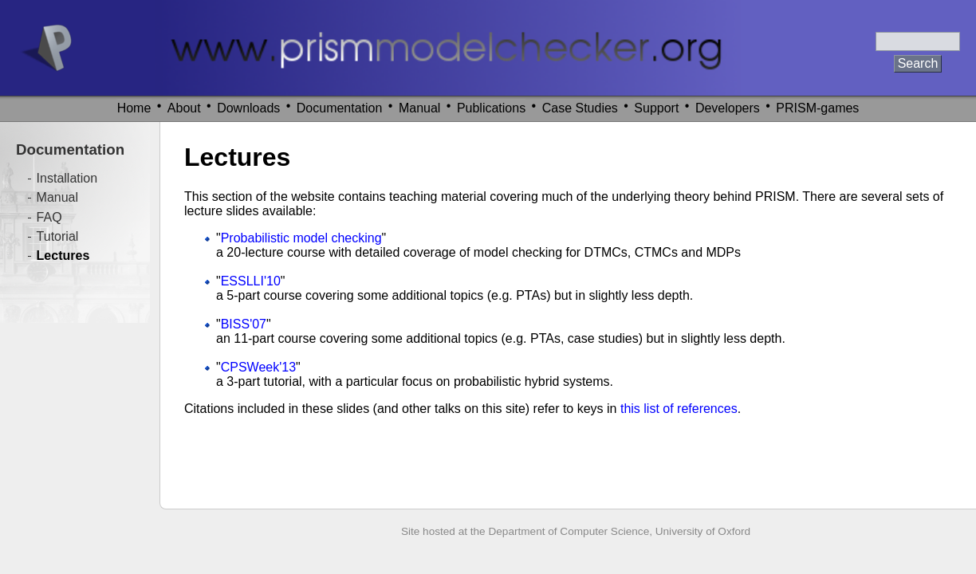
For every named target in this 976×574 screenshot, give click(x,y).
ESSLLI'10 (251, 281)
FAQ (49, 217)
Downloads (248, 108)
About (184, 108)
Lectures (63, 255)
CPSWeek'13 (258, 367)
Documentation (340, 108)
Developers (727, 108)
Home (134, 108)
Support (656, 108)
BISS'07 (243, 324)
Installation (67, 178)
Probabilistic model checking (301, 238)
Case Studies (580, 108)
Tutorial (58, 236)
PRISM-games (817, 108)
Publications (491, 108)
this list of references (679, 408)
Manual (419, 108)
